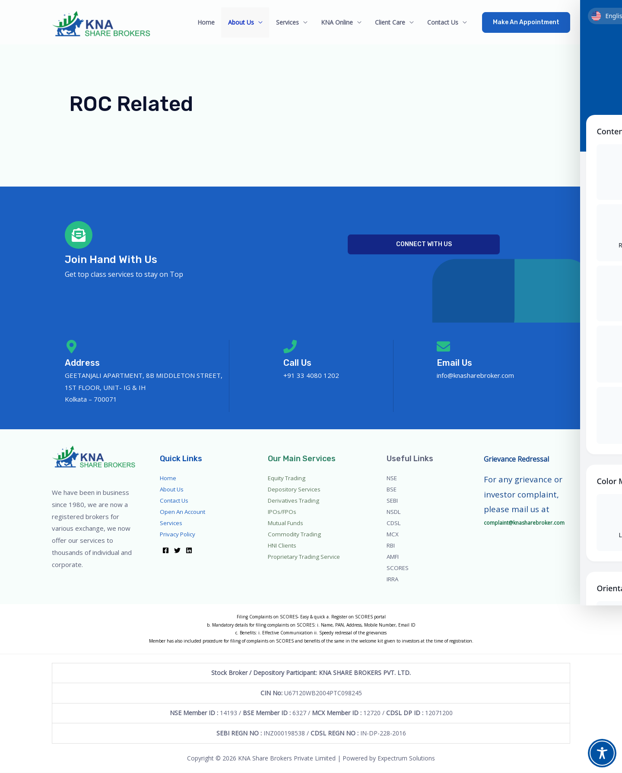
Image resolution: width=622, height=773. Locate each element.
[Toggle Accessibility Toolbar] (602, 753)
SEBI (393, 501)
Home (213, 22)
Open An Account (184, 512)
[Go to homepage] (103, 22)
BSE (392, 489)
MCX (393, 534)
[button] (526, 22)
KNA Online (340, 22)
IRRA (393, 579)
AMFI (394, 557)
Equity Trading (288, 478)
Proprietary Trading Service (305, 557)
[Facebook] (165, 551)
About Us (247, 22)
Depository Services (296, 489)
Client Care (392, 22)
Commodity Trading (296, 534)
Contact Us (443, 22)
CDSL (394, 523)
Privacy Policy (179, 534)
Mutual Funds (287, 523)
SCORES (398, 568)
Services (291, 22)
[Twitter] (177, 551)
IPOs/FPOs (283, 512)
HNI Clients (283, 546)
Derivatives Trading (295, 501)
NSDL (395, 512)
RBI (392, 546)
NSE (392, 478)
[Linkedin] (189, 551)
